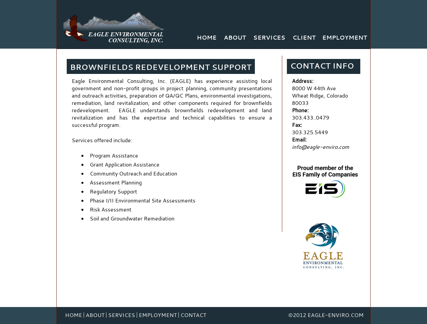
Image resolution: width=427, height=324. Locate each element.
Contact (193, 314)
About (235, 37)
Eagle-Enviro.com (336, 314)
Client (304, 37)
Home (207, 37)
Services (269, 37)
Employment (344, 37)
